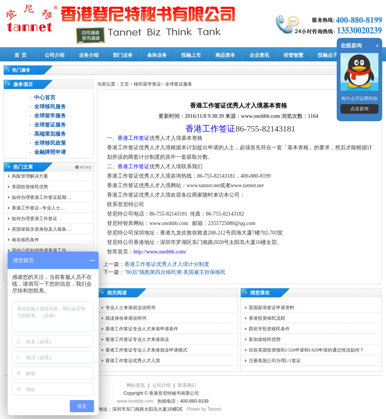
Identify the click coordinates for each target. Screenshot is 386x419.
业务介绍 (89, 55)
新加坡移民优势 (265, 339)
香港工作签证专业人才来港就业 (137, 339)
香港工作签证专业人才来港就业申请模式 (146, 350)
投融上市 (191, 55)
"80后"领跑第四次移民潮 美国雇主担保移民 (175, 272)
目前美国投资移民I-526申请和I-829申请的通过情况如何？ (306, 350)
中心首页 (44, 97)
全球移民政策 (50, 143)
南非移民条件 (25, 239)
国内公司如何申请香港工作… (41, 250)
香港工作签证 (210, 128)
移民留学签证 (147, 84)
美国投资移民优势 (30, 186)
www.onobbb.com (135, 401)
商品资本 (225, 55)
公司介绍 (54, 55)
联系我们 (187, 385)
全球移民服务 (50, 106)
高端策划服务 (50, 134)
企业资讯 (259, 55)
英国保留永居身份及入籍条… (41, 229)
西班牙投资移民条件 (269, 328)
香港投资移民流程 (267, 318)
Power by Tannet (204, 409)
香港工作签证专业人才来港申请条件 (141, 328)
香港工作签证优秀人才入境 (132, 360)
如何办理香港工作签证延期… (41, 197)
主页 (124, 84)
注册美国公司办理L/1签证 (275, 360)
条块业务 (157, 55)
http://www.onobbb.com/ (160, 252)
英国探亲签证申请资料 (271, 307)
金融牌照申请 (50, 152)
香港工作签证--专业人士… (38, 208)
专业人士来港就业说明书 (130, 307)
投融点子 (327, 55)
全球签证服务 (50, 125)
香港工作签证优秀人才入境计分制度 (166, 264)
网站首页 (136, 385)
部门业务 (123, 55)
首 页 (20, 55)
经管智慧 (293, 55)
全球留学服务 (50, 116)
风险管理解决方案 (30, 176)
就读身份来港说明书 (125, 318)
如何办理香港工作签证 (34, 218)
